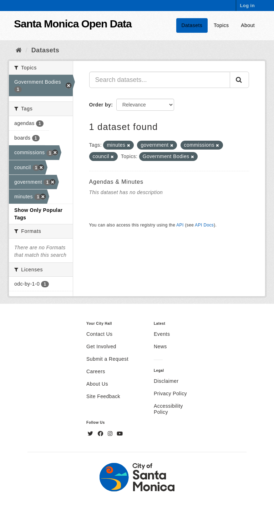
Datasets (192, 25)
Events (162, 334)
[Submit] (239, 80)
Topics (221, 25)
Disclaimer (166, 381)
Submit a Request (107, 359)
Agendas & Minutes (116, 182)
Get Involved (101, 346)
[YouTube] (119, 433)
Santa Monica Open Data (73, 24)
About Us (97, 384)
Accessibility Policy (168, 409)
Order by (100, 105)
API (179, 225)
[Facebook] (101, 433)
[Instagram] (111, 433)
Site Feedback (103, 396)
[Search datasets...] (159, 80)
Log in (247, 5)
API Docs (204, 225)
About (248, 25)
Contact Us (99, 334)
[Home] (19, 50)
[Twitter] (91, 433)
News (160, 346)
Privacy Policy (170, 393)
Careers (95, 371)
